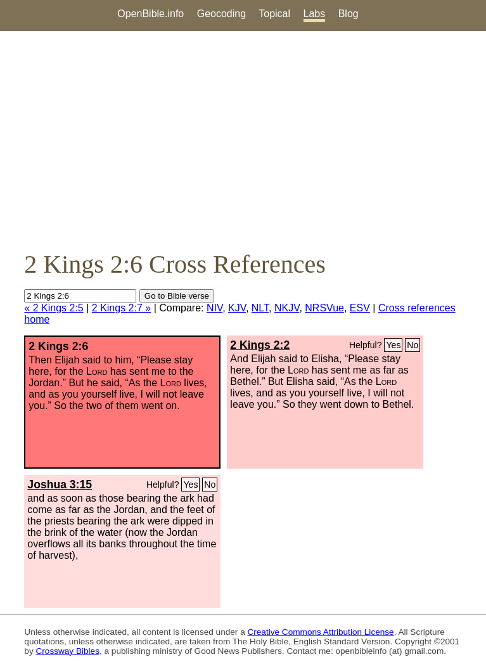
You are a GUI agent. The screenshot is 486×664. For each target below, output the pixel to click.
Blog (348, 13)
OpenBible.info (150, 13)
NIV (214, 308)
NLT (260, 308)
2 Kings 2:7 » (121, 308)
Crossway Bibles (67, 651)
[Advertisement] (243, 140)
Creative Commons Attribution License (320, 632)
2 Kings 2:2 (260, 345)
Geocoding (221, 13)
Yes (393, 345)
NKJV (286, 308)
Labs (315, 13)
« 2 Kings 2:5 (53, 308)
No (412, 345)
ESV (360, 308)
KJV (237, 308)
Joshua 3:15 (59, 484)
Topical (274, 13)
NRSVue (324, 308)
